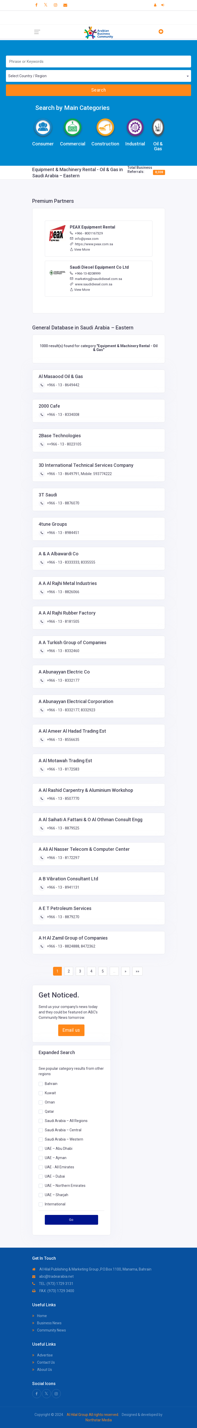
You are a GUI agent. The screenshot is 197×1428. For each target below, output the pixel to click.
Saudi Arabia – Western (64, 1139)
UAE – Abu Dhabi (58, 1148)
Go (71, 1220)
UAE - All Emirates (59, 1167)
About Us (42, 1370)
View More (80, 249)
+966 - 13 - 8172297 (62, 858)
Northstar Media (98, 1420)
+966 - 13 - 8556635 (62, 740)
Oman (50, 1102)
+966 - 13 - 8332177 (62, 680)
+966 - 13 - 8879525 (62, 828)
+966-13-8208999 (85, 273)
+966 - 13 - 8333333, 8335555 (70, 562)
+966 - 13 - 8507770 (62, 798)
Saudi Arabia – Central (63, 1130)
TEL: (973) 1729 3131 (52, 1284)
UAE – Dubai (55, 1176)
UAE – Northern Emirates (65, 1186)
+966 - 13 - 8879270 (62, 917)
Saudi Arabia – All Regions (66, 1121)
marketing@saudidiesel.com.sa (96, 279)
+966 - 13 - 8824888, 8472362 (70, 946)
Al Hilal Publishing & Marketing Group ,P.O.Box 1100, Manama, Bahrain (91, 1269)
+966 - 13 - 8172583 (62, 769)
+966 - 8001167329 (86, 233)
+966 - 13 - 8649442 (62, 385)
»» (137, 971)
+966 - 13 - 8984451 (62, 533)
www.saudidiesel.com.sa (91, 284)
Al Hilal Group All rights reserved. (93, 1415)
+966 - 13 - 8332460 (62, 651)
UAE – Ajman (55, 1158)
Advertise (42, 1355)
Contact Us (43, 1362)
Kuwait (50, 1093)
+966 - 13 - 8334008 (62, 415)
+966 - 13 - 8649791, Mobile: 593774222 (79, 474)
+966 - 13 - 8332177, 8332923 (70, 710)
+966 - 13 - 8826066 (62, 592)
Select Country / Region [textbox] (27, 76)
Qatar (49, 1111)
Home (39, 1316)
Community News (49, 1330)
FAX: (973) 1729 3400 (53, 1291)
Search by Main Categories (72, 107)
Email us (71, 1030)
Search (98, 90)
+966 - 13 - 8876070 (62, 503)
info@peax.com (84, 239)
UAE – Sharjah (56, 1195)
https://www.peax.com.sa (91, 244)
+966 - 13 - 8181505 (62, 621)
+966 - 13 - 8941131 (62, 887)
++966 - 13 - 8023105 (63, 444)
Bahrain (51, 1084)
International (55, 1204)
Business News (47, 1323)
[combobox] (98, 76)
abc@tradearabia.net (53, 1276)
